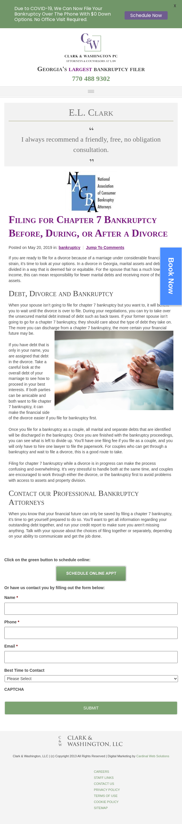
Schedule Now (146, 15)
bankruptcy (69, 247)
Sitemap (101, 808)
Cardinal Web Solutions (152, 756)
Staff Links (104, 777)
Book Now (171, 275)
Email (11, 646)
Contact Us (104, 783)
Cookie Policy (106, 802)
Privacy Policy (107, 789)
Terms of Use (106, 796)
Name (11, 597)
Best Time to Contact (24, 670)
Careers (101, 771)
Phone (11, 622)
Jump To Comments (105, 247)
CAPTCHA (14, 689)
